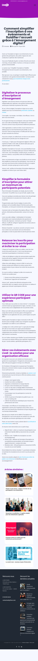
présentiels (24, 110)
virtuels (4, 112)
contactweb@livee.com (22, 1)
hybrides (30, 110)
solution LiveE (32, 373)
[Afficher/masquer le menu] (35, 5)
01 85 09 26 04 (7, 597)
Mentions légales (25, 642)
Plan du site (32, 642)
